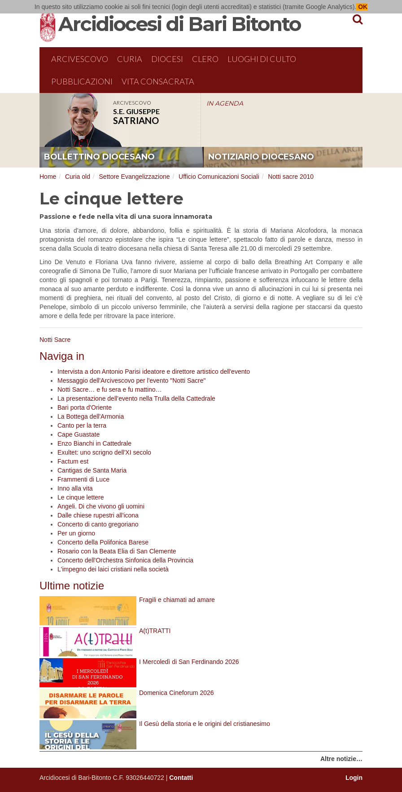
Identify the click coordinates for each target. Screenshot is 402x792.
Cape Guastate (78, 434)
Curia (129, 59)
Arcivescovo (79, 59)
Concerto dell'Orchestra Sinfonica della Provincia (125, 560)
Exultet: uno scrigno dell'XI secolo (104, 452)
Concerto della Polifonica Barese (103, 542)
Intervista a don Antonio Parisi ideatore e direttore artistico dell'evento (153, 371)
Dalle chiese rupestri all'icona (98, 515)
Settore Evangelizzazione (134, 176)
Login (354, 777)
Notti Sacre (54, 339)
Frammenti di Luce (83, 479)
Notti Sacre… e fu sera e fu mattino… (109, 389)
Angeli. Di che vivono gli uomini (100, 506)
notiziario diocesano (261, 157)
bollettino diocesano (99, 157)
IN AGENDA (224, 103)
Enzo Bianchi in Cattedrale (94, 443)
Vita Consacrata (158, 81)
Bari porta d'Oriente (84, 407)
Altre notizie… (341, 758)
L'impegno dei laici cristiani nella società (113, 569)
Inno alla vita (75, 488)
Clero (205, 59)
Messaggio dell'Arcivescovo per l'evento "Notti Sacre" (131, 380)
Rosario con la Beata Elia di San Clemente (116, 551)
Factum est (72, 461)
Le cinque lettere (80, 497)
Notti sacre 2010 (291, 176)
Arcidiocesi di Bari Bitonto (179, 24)
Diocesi (167, 59)
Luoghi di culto (261, 59)
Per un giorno (76, 533)
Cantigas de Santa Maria (92, 470)
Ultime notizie (71, 586)
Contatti (181, 777)
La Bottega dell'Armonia (90, 416)
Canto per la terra (81, 425)
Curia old (77, 176)
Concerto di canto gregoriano (98, 524)
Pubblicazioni (82, 81)
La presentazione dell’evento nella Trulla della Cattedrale (136, 398)
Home (47, 176)
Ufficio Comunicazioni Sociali (219, 176)
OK (361, 6)
